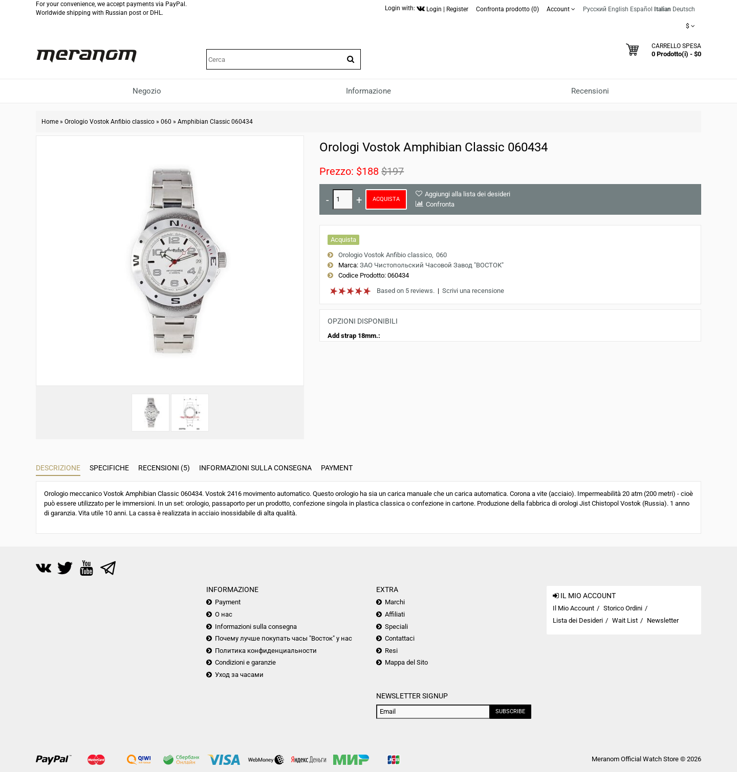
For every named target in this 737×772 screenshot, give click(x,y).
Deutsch (684, 9)
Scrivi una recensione (473, 290)
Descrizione (58, 468)
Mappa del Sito (406, 662)
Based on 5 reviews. (406, 290)
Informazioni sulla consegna (255, 468)
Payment (337, 468)
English (618, 9)
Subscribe (510, 711)
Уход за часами (239, 674)
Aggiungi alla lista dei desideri (467, 194)
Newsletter (663, 620)
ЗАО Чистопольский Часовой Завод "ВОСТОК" (432, 265)
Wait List (625, 620)
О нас (223, 614)
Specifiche (109, 468)
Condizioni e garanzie (245, 662)
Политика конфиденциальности (266, 650)
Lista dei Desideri (578, 620)
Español (641, 9)
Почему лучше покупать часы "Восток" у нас (283, 638)
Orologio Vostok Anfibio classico (109, 121)
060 (166, 121)
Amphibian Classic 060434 (215, 121)
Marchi (395, 602)
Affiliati (395, 614)
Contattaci (400, 638)
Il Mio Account (573, 608)
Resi (391, 650)
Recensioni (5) (164, 468)
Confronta (440, 204)
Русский (594, 9)
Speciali (396, 626)
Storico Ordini (622, 608)
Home (49, 121)
